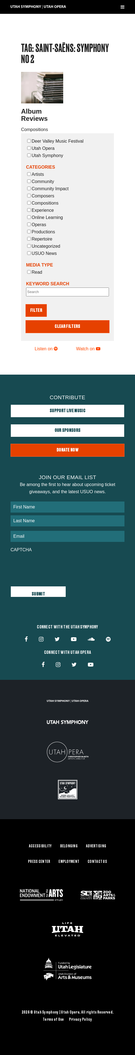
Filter (36, 310)
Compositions (42, 203)
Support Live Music (67, 411)
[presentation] (53, 566)
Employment (68, 862)
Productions (41, 231)
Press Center (39, 862)
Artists (35, 174)
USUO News (42, 253)
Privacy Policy (80, 1020)
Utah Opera (41, 148)
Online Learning (45, 217)
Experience (40, 210)
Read (34, 272)
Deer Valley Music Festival (55, 141)
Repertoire (39, 239)
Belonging (69, 846)
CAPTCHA (21, 549)
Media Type (39, 265)
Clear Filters (67, 326)
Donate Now (67, 450)
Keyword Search (47, 283)
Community (40, 181)
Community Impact (47, 188)
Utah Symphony (45, 155)
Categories (40, 167)
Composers (40, 196)
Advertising (96, 846)
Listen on (46, 348)
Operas (36, 224)
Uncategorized (43, 246)
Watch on (88, 348)
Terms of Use (53, 1020)
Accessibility (40, 846)
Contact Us (97, 862)
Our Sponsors (68, 430)
